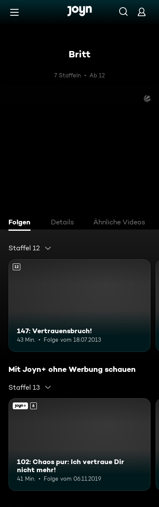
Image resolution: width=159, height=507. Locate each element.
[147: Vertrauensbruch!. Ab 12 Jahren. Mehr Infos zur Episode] (79, 305)
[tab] (21, 223)
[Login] (142, 11)
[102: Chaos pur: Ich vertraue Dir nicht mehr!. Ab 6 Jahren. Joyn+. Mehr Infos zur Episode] (79, 444)
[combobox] (30, 248)
